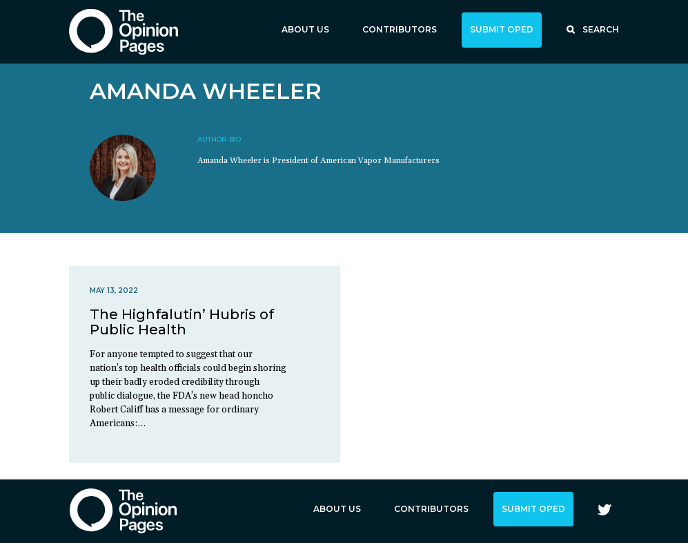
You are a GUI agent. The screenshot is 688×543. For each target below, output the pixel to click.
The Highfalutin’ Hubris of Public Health (182, 322)
